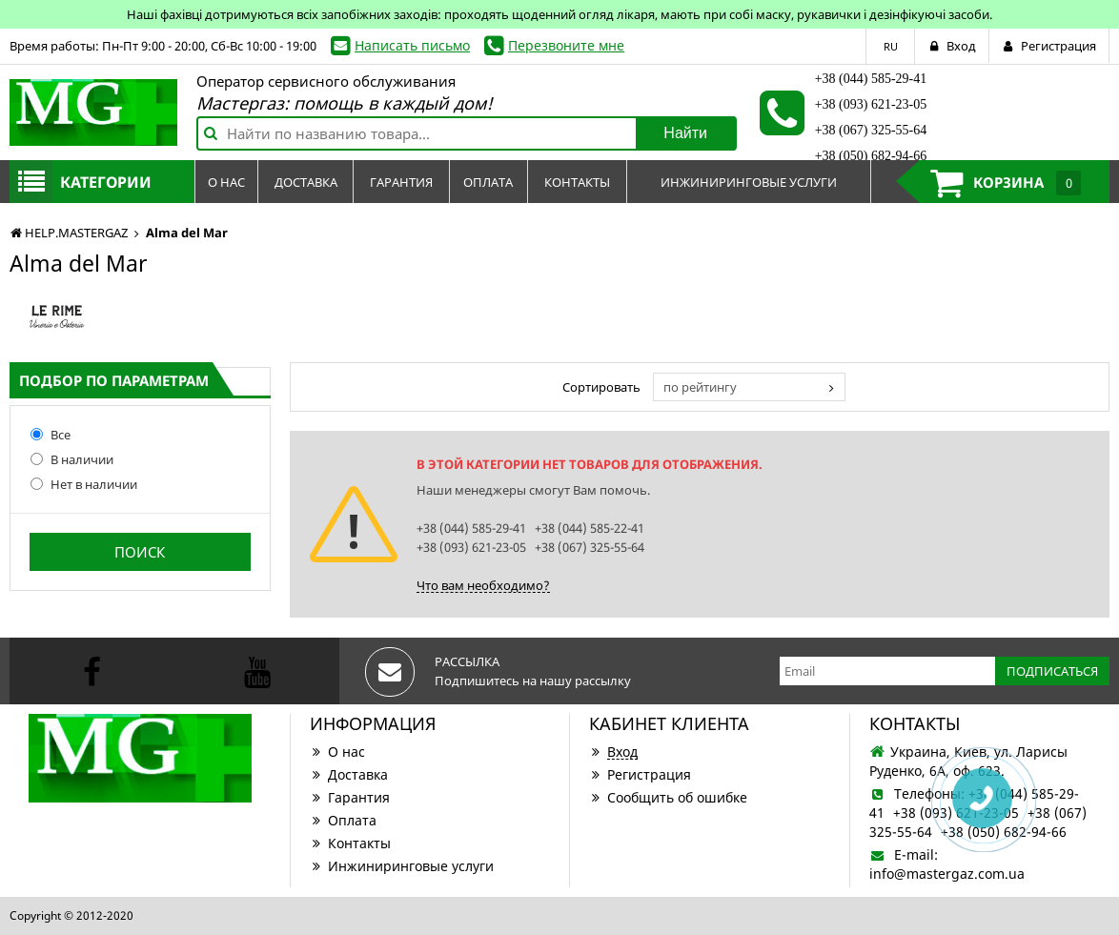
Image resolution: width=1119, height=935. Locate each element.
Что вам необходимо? (483, 585)
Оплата (343, 820)
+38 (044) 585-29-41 (871, 78)
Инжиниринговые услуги (402, 866)
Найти (685, 133)
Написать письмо (412, 45)
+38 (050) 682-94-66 (871, 156)
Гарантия (350, 797)
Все (51, 434)
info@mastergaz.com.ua (947, 873)
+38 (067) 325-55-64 (871, 130)
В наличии (72, 459)
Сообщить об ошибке (668, 797)
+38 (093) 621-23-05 (871, 104)
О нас (337, 751)
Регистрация (640, 774)
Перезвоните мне (566, 45)
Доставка (349, 774)
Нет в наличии (84, 484)
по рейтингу (700, 387)
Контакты (350, 843)
